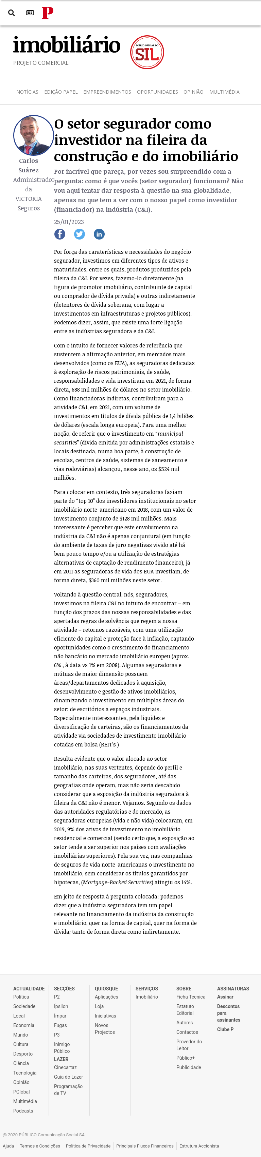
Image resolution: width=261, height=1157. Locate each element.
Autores (184, 1022)
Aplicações (106, 997)
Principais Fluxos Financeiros (145, 1146)
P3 (57, 1035)
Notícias (27, 92)
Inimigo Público (62, 1048)
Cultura (21, 1044)
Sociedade (24, 1006)
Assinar (225, 997)
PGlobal (21, 1092)
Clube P (225, 1029)
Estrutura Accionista (199, 1146)
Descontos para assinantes (228, 1013)
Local (19, 1016)
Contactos (187, 1032)
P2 (57, 997)
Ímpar (60, 1016)
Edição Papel (61, 92)
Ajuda (8, 1146)
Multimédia (224, 92)
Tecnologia (24, 1073)
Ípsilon (61, 1006)
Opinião (194, 92)
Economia (23, 1025)
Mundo (20, 1035)
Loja (99, 1006)
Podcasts (23, 1111)
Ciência (21, 1063)
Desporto (23, 1054)
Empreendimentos (107, 92)
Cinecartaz (65, 1067)
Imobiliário (147, 997)
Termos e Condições (40, 1146)
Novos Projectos (105, 1029)
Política (21, 997)
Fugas (60, 1025)
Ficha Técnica (191, 997)
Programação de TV (68, 1090)
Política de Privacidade (88, 1146)
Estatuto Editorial (185, 1010)
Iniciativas (105, 1016)
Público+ (185, 1058)
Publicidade (188, 1067)
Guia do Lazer (68, 1077)
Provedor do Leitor (189, 1045)
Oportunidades (157, 92)
